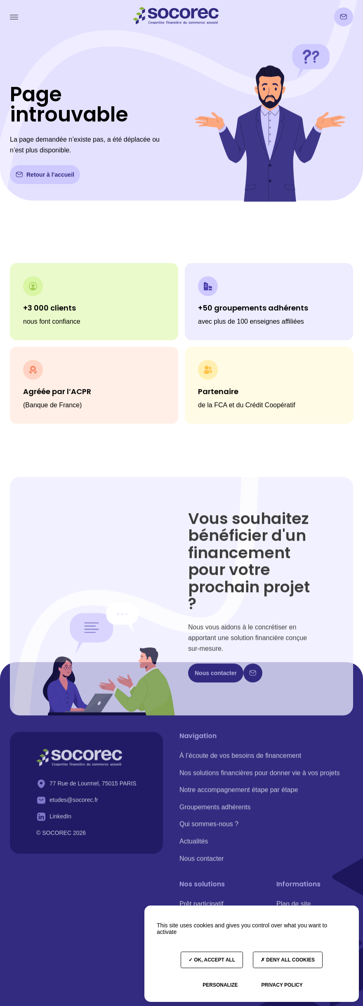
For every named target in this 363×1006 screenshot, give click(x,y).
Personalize (220, 985)
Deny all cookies (288, 960)
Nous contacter (201, 862)
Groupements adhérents (215, 810)
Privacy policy (281, 985)
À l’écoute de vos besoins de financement (240, 759)
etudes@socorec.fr (74, 803)
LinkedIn (60, 820)
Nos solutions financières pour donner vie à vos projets (259, 776)
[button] (15, 17)
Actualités (193, 844)
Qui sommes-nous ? (208, 827)
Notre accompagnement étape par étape (238, 793)
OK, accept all (212, 960)
